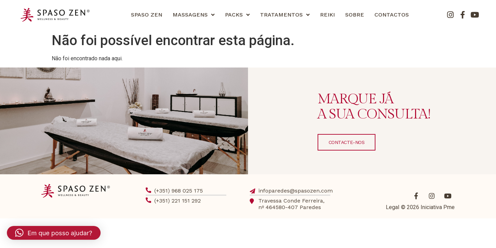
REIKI (327, 14)
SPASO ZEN (146, 14)
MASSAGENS (194, 15)
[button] (54, 233)
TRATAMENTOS (285, 15)
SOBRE (354, 14)
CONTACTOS (391, 14)
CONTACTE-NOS (347, 142)
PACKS (237, 15)
